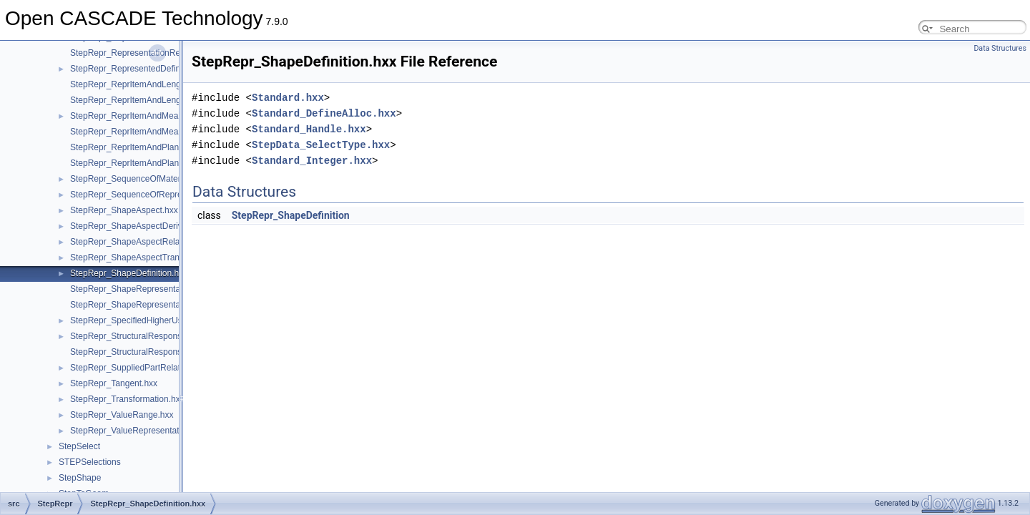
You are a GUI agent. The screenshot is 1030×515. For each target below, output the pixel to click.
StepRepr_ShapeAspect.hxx (124, 210)
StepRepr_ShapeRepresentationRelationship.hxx (164, 289)
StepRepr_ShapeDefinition (291, 215)
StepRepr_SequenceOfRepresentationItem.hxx (160, 195)
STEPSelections (90, 462)
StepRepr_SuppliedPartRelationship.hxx (146, 368)
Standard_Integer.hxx (312, 160)
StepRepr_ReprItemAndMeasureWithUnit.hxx (156, 116)
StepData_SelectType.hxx (321, 145)
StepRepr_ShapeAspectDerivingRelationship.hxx (163, 226)
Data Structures (999, 48)
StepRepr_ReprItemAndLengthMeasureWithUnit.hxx (170, 84)
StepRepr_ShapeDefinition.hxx (128, 273)
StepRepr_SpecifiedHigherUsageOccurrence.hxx (163, 320)
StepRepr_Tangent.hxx (113, 383)
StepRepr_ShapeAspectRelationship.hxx (147, 242)
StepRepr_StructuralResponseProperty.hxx (152, 336)
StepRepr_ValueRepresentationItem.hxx (146, 431)
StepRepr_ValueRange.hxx (122, 415)
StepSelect (79, 446)
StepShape (80, 478)
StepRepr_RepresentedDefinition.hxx (141, 69)
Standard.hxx (288, 97)
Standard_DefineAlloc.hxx (324, 113)
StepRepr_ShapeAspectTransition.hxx (142, 257)
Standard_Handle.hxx (309, 129)
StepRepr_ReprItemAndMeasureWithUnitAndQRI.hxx (172, 132)
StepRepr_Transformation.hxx (127, 399)
